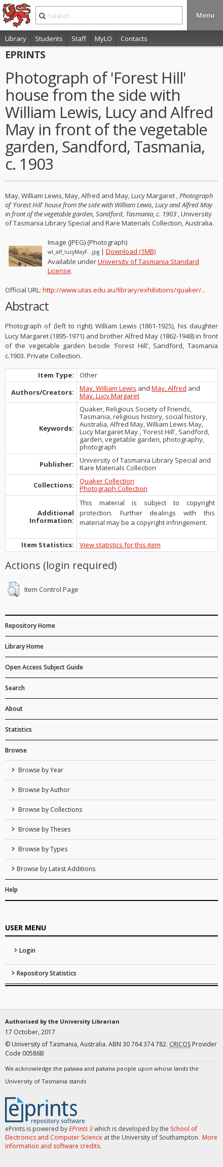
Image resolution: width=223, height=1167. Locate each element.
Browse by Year (40, 770)
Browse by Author (43, 789)
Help (11, 889)
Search (15, 688)
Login (27, 950)
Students (49, 38)
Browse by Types (42, 849)
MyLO (103, 38)
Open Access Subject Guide (44, 667)
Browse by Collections (49, 809)
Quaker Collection (107, 480)
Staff (78, 38)
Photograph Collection (113, 488)
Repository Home (30, 625)
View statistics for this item (120, 544)
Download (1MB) (131, 251)
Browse (16, 750)
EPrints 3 (81, 1128)
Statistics (18, 729)
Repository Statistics (47, 973)
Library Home (24, 646)
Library (15, 38)
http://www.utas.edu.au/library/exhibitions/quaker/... (124, 289)
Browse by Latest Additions (56, 868)
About (14, 708)
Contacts (134, 38)
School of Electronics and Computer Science (101, 1133)
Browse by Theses (43, 829)
